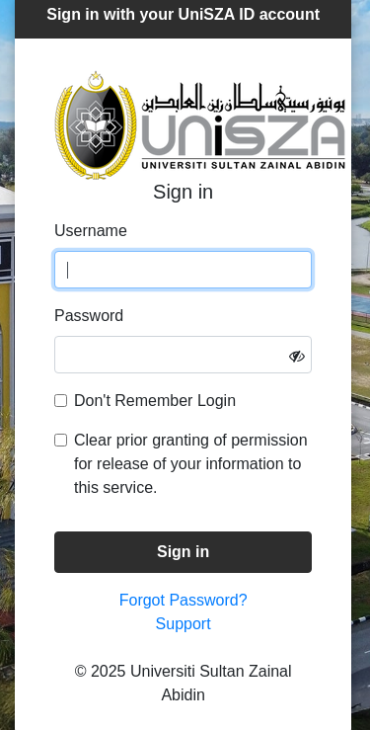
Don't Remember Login (155, 400)
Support (183, 623)
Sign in (183, 551)
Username (90, 230)
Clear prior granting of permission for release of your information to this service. (191, 464)
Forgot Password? (183, 600)
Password (88, 315)
